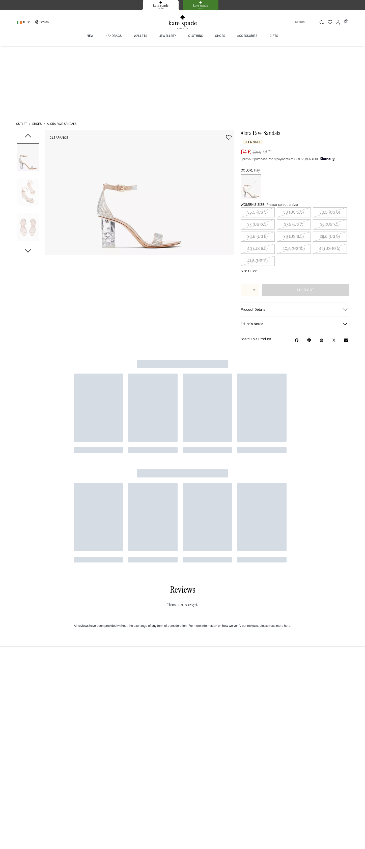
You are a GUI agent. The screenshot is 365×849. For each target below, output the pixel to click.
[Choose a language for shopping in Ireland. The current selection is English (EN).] (24, 22)
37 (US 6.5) (257, 154)
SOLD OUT (305, 219)
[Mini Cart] (346, 22)
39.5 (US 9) (330, 166)
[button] (28, 87)
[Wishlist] (330, 22)
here (287, 324)
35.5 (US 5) (257, 142)
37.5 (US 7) (293, 154)
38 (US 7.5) (330, 154)
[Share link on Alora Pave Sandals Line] (309, 270)
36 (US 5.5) (293, 142)
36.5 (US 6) (329, 142)
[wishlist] (229, 67)
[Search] (302, 22)
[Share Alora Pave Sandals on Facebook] (297, 270)
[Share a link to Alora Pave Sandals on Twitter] (334, 270)
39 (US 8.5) (293, 166)
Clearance (59, 67)
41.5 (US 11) (257, 190)
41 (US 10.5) (330, 178)
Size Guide (249, 200)
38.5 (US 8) (257, 166)
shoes (37, 53)
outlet (21, 53)
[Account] (338, 22)
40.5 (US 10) (294, 178)
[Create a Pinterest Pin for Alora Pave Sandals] (321, 270)
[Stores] (41, 22)
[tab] (161, 5)
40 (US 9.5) (257, 178)
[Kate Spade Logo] (183, 22)
